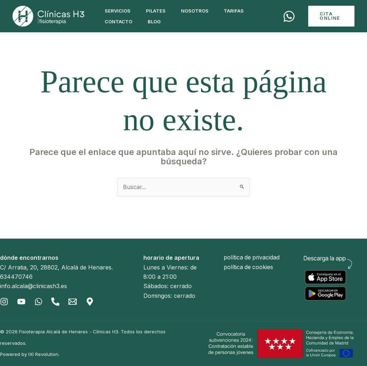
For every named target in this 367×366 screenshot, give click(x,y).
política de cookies (249, 267)
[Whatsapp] (38, 301)
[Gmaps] (90, 301)
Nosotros (199, 11)
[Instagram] (4, 301)
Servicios (119, 11)
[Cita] (291, 16)
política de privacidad (252, 257)
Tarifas (240, 11)
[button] (332, 16)
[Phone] (56, 301)
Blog (157, 21)
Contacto (119, 21)
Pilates (158, 11)
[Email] (73, 301)
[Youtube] (21, 301)
